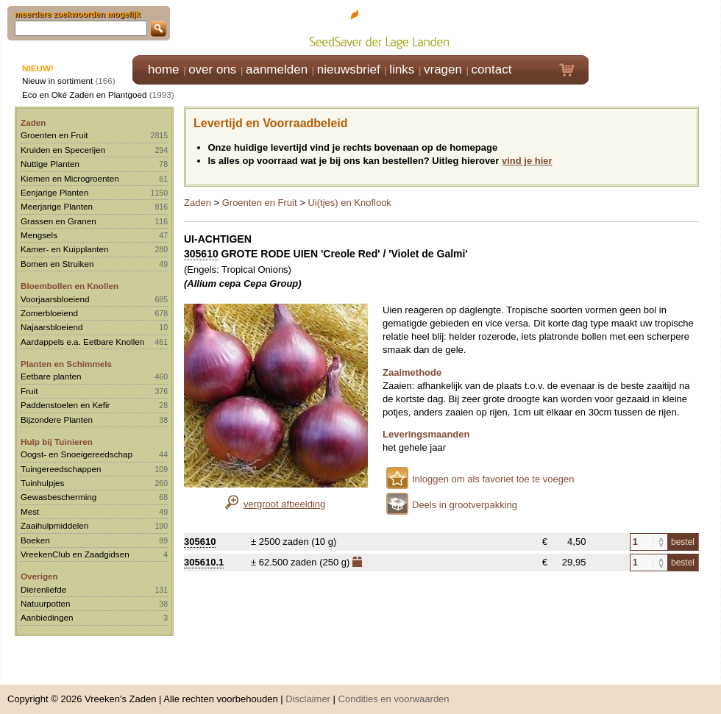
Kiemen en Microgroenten (70, 178)
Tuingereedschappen (61, 469)
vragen (443, 69)
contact (492, 69)
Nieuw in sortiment (57, 80)
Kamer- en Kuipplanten (65, 249)
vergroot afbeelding (284, 504)
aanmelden (277, 69)
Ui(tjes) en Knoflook (349, 202)
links (401, 69)
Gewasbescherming (58, 496)
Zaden (33, 122)
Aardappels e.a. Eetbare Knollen (82, 341)
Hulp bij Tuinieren (57, 441)
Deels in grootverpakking (464, 504)
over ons (212, 69)
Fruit (29, 391)
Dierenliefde (43, 589)
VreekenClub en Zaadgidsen (75, 554)
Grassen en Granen (58, 221)
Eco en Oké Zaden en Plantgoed (84, 94)
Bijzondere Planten (57, 419)
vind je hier (527, 160)
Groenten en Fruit (54, 135)
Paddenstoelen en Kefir (65, 405)
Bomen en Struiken (57, 263)
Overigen (39, 576)
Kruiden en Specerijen (63, 149)
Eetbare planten (51, 376)
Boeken (35, 540)
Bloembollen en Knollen (69, 285)
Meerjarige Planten (57, 206)
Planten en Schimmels (66, 363)
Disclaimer (307, 691)
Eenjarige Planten (54, 192)
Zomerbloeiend (49, 313)
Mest (30, 511)
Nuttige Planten (50, 163)
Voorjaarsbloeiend (55, 299)
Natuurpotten (46, 603)
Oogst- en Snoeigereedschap (76, 454)
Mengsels (39, 235)
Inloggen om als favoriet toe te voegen (493, 479)
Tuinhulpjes (42, 483)
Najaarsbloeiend (51, 327)
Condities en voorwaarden (394, 691)
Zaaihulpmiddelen (54, 525)
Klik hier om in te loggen (655, 26)
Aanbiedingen (47, 617)
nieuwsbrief (348, 69)
